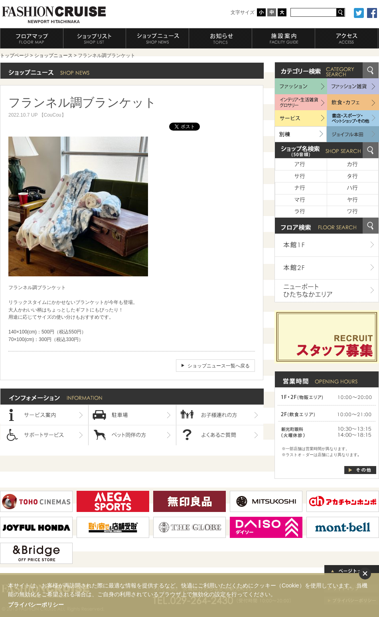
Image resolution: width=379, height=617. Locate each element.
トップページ (14, 55)
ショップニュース (53, 55)
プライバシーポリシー (36, 604)
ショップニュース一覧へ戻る (219, 366)
